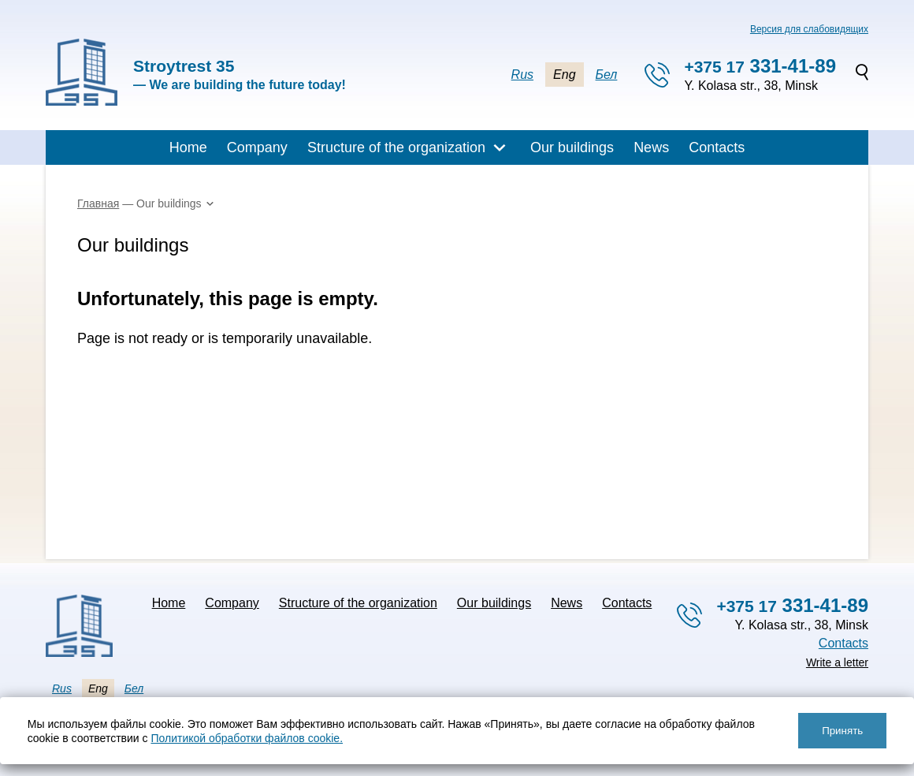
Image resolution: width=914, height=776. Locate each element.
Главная (98, 203)
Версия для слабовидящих (809, 29)
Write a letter (837, 662)
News (651, 147)
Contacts (717, 147)
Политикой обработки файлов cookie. (246, 738)
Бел (607, 74)
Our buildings (572, 147)
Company (257, 147)
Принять (842, 731)
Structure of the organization (396, 147)
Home (188, 147)
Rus (522, 74)
